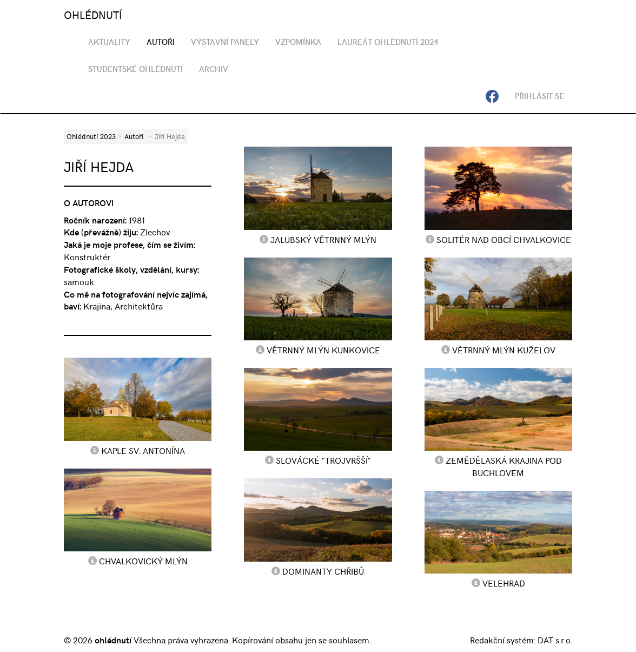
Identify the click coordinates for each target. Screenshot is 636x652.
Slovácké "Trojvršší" (323, 460)
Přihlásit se (539, 95)
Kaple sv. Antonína (143, 450)
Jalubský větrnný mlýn (323, 239)
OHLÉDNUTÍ (93, 14)
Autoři (133, 136)
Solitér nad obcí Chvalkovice (503, 239)
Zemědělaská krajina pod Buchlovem (504, 466)
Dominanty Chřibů (323, 571)
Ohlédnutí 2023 (91, 136)
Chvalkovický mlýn (143, 561)
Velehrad (503, 583)
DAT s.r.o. (555, 640)
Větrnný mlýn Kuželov (503, 349)
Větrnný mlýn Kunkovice (323, 349)
